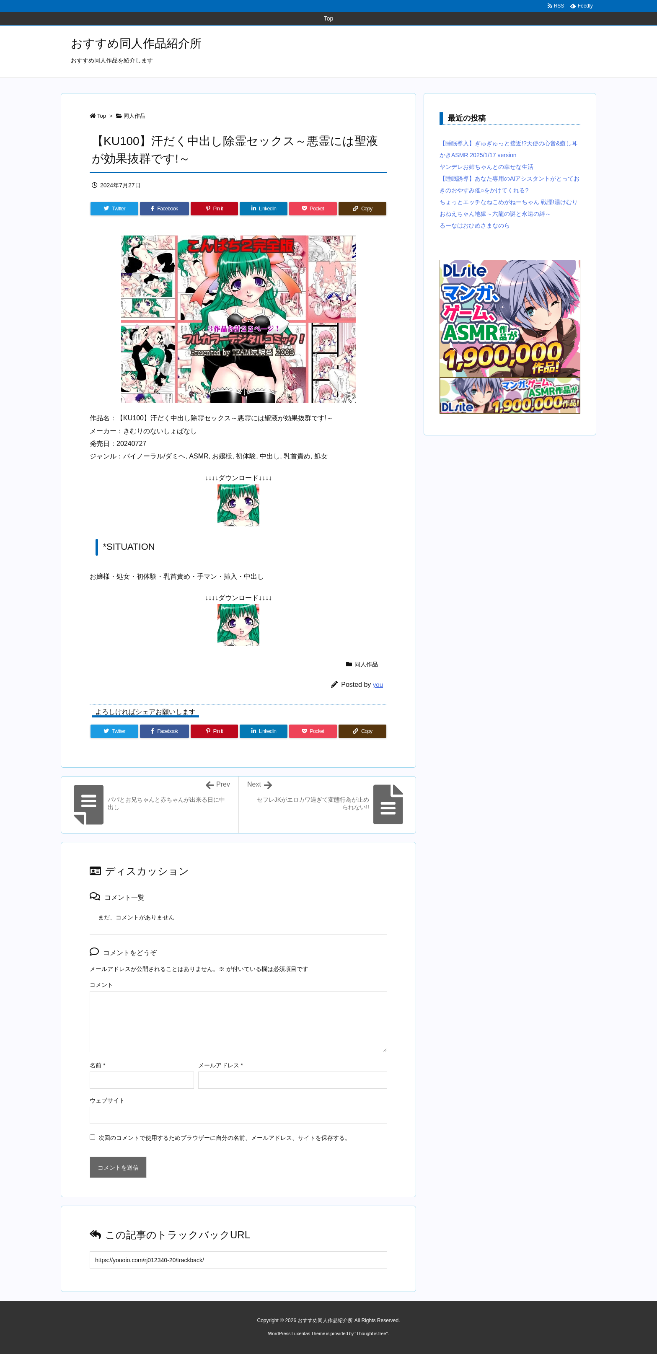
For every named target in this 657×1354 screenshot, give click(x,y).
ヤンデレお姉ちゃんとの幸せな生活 (486, 166)
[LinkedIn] (263, 208)
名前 (97, 1065)
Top (101, 116)
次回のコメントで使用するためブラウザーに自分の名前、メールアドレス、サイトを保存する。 (224, 1137)
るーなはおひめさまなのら (475, 225)
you (378, 684)
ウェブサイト (107, 1100)
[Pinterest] (214, 208)
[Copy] (362, 208)
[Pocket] (313, 208)
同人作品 (134, 116)
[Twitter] (114, 208)
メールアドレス (220, 1065)
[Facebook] (164, 208)
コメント (101, 984)
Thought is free (371, 1333)
